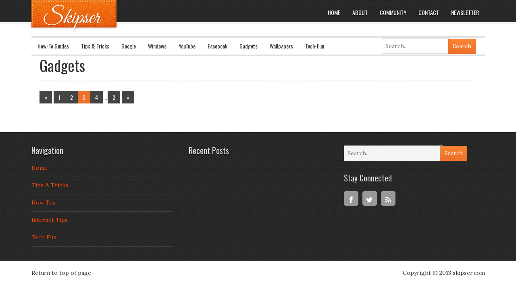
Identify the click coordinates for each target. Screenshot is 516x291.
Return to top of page (61, 272)
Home (334, 12)
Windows (157, 46)
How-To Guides (53, 46)
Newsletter (465, 12)
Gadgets (248, 46)
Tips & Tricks (95, 46)
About (360, 12)
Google (128, 46)
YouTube (187, 46)
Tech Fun (43, 237)
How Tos (43, 202)
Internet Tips (49, 220)
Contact (428, 12)
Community (393, 12)
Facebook (217, 46)
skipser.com (469, 272)
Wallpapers (281, 46)
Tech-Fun (314, 46)
